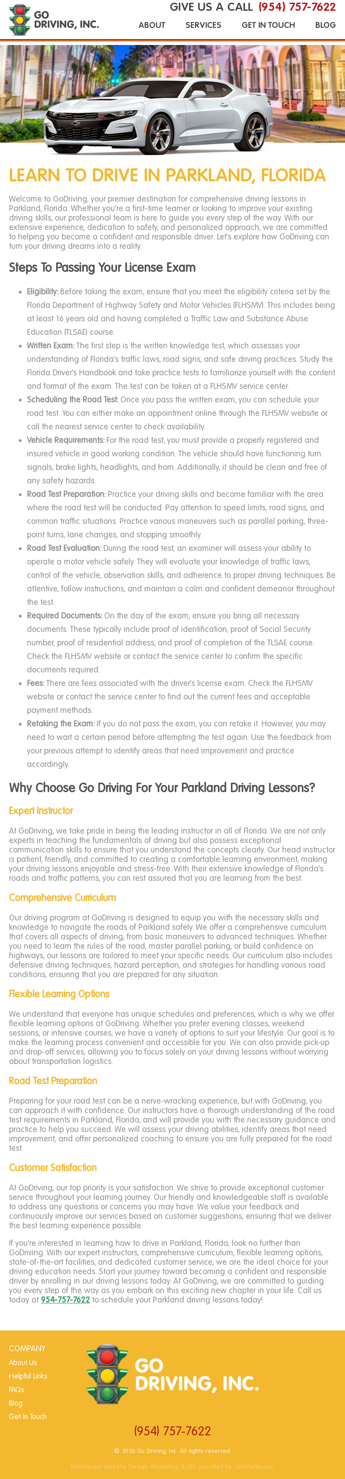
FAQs (16, 1390)
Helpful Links (28, 1376)
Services (203, 25)
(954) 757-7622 (172, 1431)
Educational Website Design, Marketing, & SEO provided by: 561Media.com (172, 1466)
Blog (325, 25)
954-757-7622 (65, 1299)
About (151, 25)
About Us (23, 1363)
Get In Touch (268, 25)
